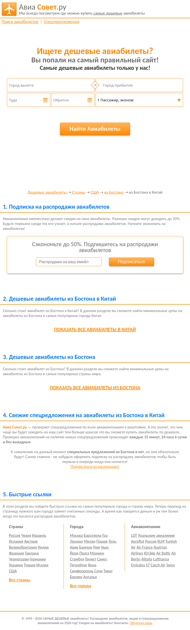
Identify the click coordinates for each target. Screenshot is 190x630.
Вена (92, 565)
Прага (84, 553)
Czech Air (158, 565)
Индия (43, 547)
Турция (29, 565)
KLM (161, 541)
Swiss (170, 565)
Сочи (98, 571)
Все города (80, 586)
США (95, 192)
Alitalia (146, 559)
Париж (102, 541)
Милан (89, 541)
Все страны (19, 580)
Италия (42, 565)
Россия (14, 535)
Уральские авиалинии (156, 535)
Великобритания (23, 547)
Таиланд (32, 553)
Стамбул (77, 559)
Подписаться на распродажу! (95, 466)
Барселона (92, 535)
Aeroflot (137, 541)
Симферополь (82, 571)
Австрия (31, 541)
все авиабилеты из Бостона (95, 387)
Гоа (105, 535)
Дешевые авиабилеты (47, 192)
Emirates (138, 565)
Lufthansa (161, 559)
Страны (78, 192)
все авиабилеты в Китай (95, 329)
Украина (16, 565)
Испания (16, 541)
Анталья (90, 576)
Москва (76, 535)
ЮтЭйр (149, 553)
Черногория (19, 559)
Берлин (76, 576)
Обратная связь (141, 623)
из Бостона (113, 192)
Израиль (39, 535)
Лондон (76, 541)
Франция (16, 553)
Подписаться (131, 261)
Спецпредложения (61, 21)
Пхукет (90, 559)
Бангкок (85, 547)
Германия (38, 559)
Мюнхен (97, 553)
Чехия (26, 535)
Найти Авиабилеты (95, 128)
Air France (145, 547)
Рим (96, 547)
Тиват (108, 571)
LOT (134, 535)
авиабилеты (82, 9)
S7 (148, 565)
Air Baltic (163, 553)
